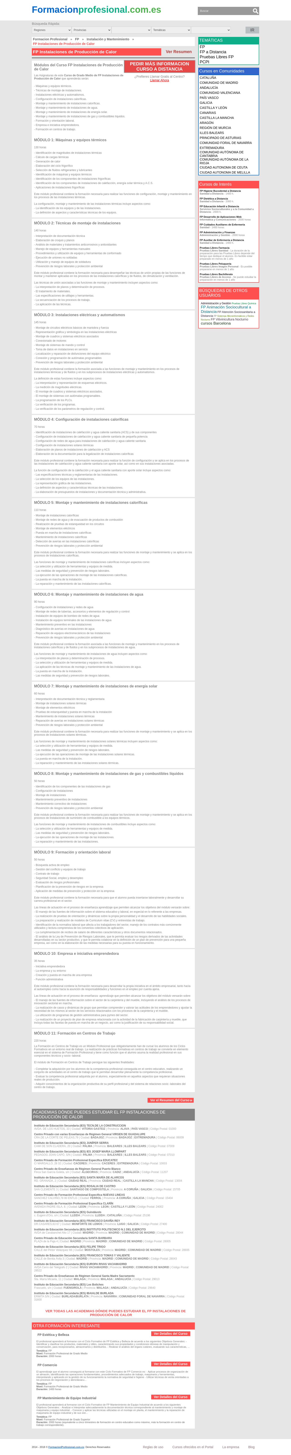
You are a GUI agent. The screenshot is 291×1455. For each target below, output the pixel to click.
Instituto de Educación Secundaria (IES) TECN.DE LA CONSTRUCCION (80, 1125)
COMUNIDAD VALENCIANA (220, 93)
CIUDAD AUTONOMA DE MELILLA (225, 172)
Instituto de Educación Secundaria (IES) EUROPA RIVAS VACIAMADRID (80, 1264)
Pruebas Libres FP (217, 57)
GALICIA (206, 103)
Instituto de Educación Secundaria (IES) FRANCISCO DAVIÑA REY (77, 1220)
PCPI (204, 62)
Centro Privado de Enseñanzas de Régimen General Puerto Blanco (77, 1169)
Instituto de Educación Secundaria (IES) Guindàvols (67, 1212)
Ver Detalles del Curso (171, 1333)
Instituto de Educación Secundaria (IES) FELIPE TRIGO (69, 1246)
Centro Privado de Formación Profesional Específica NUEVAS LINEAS (79, 1194)
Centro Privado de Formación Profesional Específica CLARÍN (73, 1203)
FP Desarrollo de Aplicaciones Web (221, 216)
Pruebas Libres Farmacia (215, 247)
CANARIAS (208, 113)
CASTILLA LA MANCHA (217, 118)
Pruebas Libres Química (244, 303)
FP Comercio (47, 1365)
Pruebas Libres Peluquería (215, 263)
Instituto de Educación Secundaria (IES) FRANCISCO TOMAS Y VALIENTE (82, 1255)
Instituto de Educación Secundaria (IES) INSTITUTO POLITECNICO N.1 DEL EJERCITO (90, 1229)
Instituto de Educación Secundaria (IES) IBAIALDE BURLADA (74, 1293)
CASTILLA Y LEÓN (213, 108)
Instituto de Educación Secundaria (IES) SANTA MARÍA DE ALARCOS (79, 1177)
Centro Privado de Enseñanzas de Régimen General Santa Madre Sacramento (84, 1276)
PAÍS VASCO (209, 98)
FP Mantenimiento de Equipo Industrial (67, 1398)
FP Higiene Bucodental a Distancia (220, 191)
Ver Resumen (179, 51)
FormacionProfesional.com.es (66, 1447)
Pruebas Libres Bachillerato (216, 274)
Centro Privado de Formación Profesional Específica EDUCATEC (76, 1160)
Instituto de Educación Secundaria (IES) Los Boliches (68, 1284)
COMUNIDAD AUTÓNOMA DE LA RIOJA (224, 161)
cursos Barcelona (216, 323)
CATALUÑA (208, 77)
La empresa (230, 1447)
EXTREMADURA (212, 148)
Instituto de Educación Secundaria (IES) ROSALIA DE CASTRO (74, 1186)
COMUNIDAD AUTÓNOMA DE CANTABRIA (222, 154)
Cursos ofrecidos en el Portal (192, 1447)
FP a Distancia (213, 52)
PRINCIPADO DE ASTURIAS (220, 138)
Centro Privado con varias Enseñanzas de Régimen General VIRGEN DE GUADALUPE (89, 1134)
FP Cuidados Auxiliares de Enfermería (222, 224)
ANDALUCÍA (209, 88)
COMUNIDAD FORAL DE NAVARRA (226, 143)
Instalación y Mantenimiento (108, 39)
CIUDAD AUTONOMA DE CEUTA (224, 167)
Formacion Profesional (50, 39)
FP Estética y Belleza (53, 1335)
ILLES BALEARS (212, 133)
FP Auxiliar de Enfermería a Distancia (222, 240)
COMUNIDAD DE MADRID (219, 83)
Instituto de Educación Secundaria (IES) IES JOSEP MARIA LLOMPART (80, 1151)
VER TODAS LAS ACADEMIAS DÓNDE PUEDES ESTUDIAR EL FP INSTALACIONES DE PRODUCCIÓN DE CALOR (115, 1313)
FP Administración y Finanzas (217, 232)
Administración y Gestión (216, 303)
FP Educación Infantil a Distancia (219, 206)
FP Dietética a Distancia (214, 198)
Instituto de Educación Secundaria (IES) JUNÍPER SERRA (71, 1143)
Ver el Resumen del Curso (171, 1100)
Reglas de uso (153, 1447)
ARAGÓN (207, 123)
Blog (251, 1447)
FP (77, 39)
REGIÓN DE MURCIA (215, 128)
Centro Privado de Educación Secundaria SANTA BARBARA (73, 1238)
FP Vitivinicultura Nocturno (229, 319)
